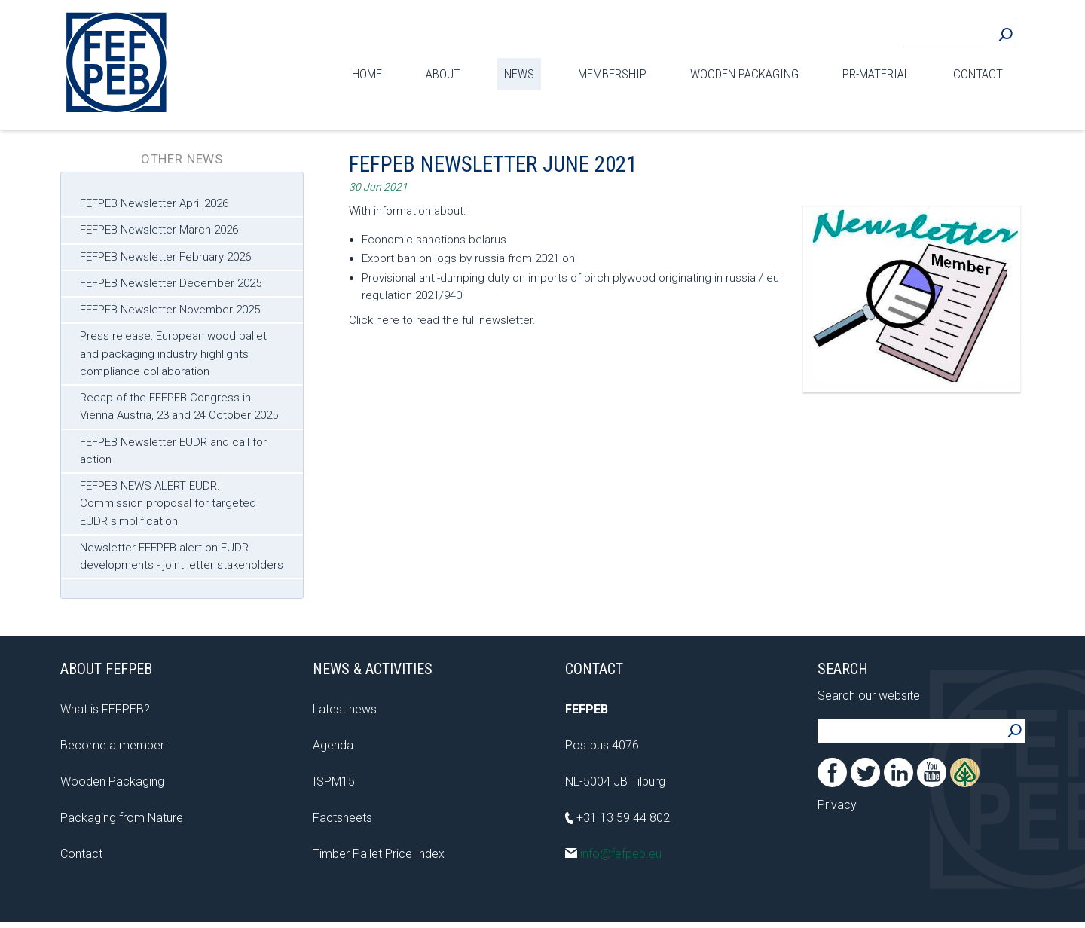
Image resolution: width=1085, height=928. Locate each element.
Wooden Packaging (744, 73)
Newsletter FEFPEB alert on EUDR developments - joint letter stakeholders (181, 556)
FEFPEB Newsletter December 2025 (170, 283)
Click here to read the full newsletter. (442, 320)
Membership (612, 73)
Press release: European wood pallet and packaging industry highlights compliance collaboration (173, 353)
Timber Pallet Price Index (379, 854)
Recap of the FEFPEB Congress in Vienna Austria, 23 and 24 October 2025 (179, 406)
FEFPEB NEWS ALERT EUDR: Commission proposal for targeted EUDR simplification (168, 503)
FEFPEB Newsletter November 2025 (170, 309)
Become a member (112, 745)
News (519, 73)
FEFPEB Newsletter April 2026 (154, 203)
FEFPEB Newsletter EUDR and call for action (173, 450)
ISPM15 (334, 781)
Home (367, 73)
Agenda (333, 745)
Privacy (837, 805)
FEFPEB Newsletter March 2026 (159, 230)
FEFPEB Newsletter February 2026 (165, 257)
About (443, 73)
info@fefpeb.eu (613, 854)
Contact (978, 73)
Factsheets (342, 817)
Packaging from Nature (121, 817)
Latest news (345, 709)
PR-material (875, 73)
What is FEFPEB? (105, 709)
